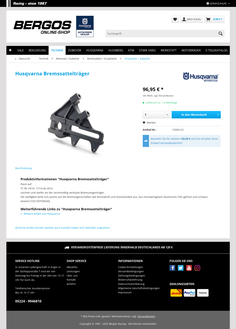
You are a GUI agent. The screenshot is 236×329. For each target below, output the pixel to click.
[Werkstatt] (168, 50)
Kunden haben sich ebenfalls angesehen (85, 227)
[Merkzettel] (175, 19)
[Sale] (20, 50)
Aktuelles (72, 267)
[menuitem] (165, 35)
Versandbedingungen (131, 271)
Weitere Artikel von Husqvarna (40, 213)
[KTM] (131, 50)
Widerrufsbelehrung (130, 279)
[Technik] (57, 50)
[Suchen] (220, 33)
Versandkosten (146, 316)
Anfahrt (71, 284)
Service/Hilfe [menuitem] (217, 3)
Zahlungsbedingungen (131, 275)
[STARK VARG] (147, 50)
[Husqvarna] (95, 50)
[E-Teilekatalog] (216, 50)
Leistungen (73, 271)
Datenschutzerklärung (131, 284)
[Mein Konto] (192, 19)
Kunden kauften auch (47, 227)
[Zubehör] (75, 50)
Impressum (125, 292)
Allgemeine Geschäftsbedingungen (139, 288)
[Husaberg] (116, 50)
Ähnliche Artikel (24, 227)
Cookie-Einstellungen (130, 267)
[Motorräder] (191, 50)
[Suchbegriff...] (165, 33)
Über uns (72, 275)
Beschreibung (23, 168)
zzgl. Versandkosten (163, 95)
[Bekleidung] (37, 50)
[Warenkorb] (214, 19)
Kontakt (71, 279)
